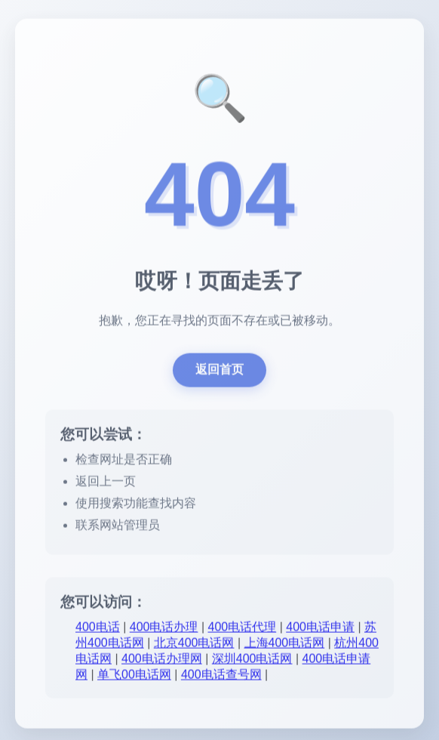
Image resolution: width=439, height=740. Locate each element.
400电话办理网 (161, 660)
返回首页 (219, 371)
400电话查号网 (221, 676)
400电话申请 (320, 628)
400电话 (97, 628)
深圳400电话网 (252, 660)
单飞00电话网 (134, 676)
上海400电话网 (284, 644)
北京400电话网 (194, 644)
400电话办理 (164, 628)
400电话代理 (242, 628)
